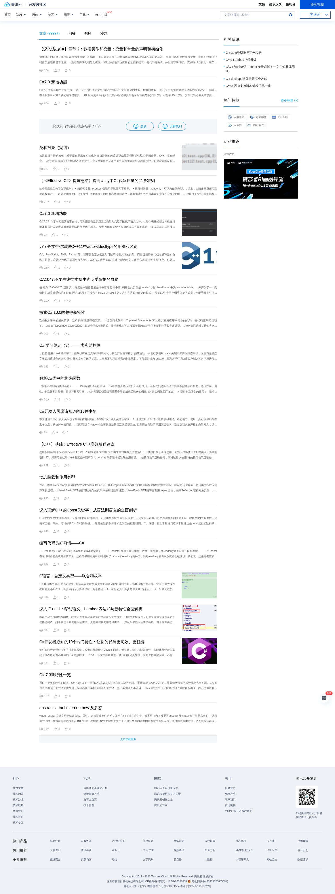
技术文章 (18, 788)
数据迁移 (302, 859)
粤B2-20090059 (177, 881)
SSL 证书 (272, 850)
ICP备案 (280, 117)
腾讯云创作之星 (163, 799)
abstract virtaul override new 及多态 (70, 708)
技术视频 (18, 805)
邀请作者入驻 (91, 793)
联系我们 (230, 799)
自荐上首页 (90, 799)
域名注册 (55, 840)
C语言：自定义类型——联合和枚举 (70, 576)
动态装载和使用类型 (57, 477)
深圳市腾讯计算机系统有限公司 (125, 881)
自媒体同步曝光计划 (95, 788)
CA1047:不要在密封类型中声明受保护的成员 (78, 279)
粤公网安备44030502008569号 (210, 881)
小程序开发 (242, 859)
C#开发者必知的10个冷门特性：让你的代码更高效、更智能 (91, 642)
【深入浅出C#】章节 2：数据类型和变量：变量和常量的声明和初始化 (101, 49)
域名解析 (241, 840)
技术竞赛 (89, 805)
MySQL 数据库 (244, 850)
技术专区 (18, 822)
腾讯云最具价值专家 (166, 788)
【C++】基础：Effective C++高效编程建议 (76, 444)
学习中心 (18, 811)
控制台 (290, 4)
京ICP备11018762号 (199, 886)
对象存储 (258, 117)
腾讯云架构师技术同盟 (167, 793)
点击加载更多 (128, 739)
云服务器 (236, 117)
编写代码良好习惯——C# (61, 543)
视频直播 (302, 840)
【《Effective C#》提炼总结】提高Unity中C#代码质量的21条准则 (97, 180)
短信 (114, 859)
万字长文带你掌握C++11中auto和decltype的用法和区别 (88, 246)
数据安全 (55, 859)
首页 (7, 15)
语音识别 (302, 850)
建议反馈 (275, 4)
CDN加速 (148, 850)
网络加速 (179, 840)
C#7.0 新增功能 (53, 213)
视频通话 (179, 850)
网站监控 (271, 859)
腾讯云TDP (161, 805)
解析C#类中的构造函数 (59, 378)
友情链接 (230, 805)
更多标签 (289, 100)
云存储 (270, 840)
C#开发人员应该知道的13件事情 (68, 411)
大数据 (209, 859)
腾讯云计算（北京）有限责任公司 (143, 886)
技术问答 (18, 793)
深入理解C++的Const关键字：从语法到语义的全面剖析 (88, 510)
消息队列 (148, 840)
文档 (262, 4)
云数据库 (210, 840)
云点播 (235, 125)
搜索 (290, 15)
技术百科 (18, 816)
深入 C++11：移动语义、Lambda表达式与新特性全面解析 (90, 609)
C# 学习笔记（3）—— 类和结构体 (70, 345)
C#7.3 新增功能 (53, 82)
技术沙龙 (18, 799)
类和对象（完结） (55, 147)
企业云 (116, 850)
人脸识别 (55, 850)
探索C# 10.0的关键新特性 (62, 312)
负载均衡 (86, 859)
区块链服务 (118, 840)
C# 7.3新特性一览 (55, 675)
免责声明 (230, 793)
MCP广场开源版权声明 (238, 811)
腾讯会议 (255, 125)
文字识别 (148, 859)
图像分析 (210, 850)
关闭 (295, 163)
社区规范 (230, 788)
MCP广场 (101, 14)
